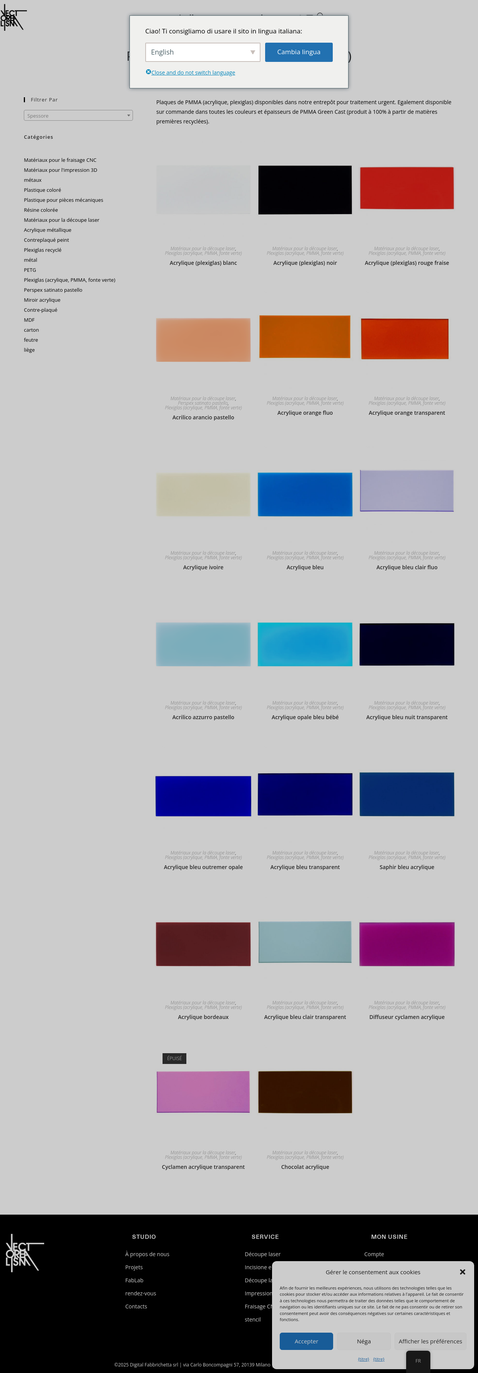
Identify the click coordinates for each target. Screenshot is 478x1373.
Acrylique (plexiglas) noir (305, 262)
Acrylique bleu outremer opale (203, 867)
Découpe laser (262, 1254)
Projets (134, 1267)
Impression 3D (263, 1293)
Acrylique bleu (305, 567)
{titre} (363, 1359)
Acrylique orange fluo (305, 412)
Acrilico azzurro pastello (203, 717)
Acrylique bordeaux (203, 1017)
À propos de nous (147, 1254)
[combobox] (78, 115)
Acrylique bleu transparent (305, 867)
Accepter (306, 1341)
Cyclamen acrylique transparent (203, 1166)
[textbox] (78, 115)
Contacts (136, 1306)
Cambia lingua (299, 51)
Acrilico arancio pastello (203, 417)
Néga (364, 1341)
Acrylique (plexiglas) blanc (203, 262)
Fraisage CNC (261, 1306)
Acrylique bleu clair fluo (407, 567)
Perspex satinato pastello (203, 403)
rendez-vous (140, 1293)
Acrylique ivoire (203, 567)
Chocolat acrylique (305, 1166)
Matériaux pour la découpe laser (203, 248)
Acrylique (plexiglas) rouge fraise (407, 262)
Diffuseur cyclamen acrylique (407, 1017)
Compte (374, 1254)
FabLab (134, 1280)
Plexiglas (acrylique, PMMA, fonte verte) (203, 253)
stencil (253, 1319)
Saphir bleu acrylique (407, 867)
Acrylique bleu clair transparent (305, 1017)
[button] (462, 1272)
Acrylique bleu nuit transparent (407, 717)
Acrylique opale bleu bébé (305, 717)
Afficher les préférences (430, 1341)
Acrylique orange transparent (407, 412)
